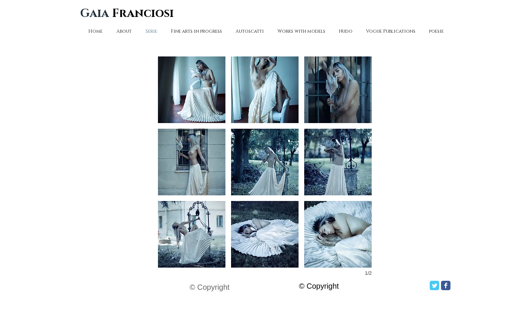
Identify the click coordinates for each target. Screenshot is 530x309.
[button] (191, 89)
